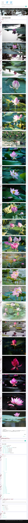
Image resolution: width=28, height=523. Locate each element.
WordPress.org (4, 517)
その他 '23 (4, 480)
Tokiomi (3, 21)
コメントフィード (5, 516)
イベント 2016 (5, 459)
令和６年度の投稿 (5, 491)
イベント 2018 (5, 461)
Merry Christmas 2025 (5, 448)
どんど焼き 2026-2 (5, 445)
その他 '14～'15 (5, 472)
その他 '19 (4, 476)
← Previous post (4, 436)
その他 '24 (4, 481)
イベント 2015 (5, 458)
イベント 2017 (5, 460)
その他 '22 (4, 479)
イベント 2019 (5, 462)
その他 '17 (4, 474)
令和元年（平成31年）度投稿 (6, 493)
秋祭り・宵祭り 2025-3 (5, 449)
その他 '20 (4, 477)
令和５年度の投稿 (5, 490)
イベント (4, 457)
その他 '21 (4, 478)
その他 (3, 471)
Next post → (24, 436)
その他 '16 (4, 473)
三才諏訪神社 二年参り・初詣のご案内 (7, 447)
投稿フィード (4, 515)
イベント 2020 (5, 463)
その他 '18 (4, 475)
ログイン (4, 514)
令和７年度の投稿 (5, 492)
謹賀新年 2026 (4, 446)
